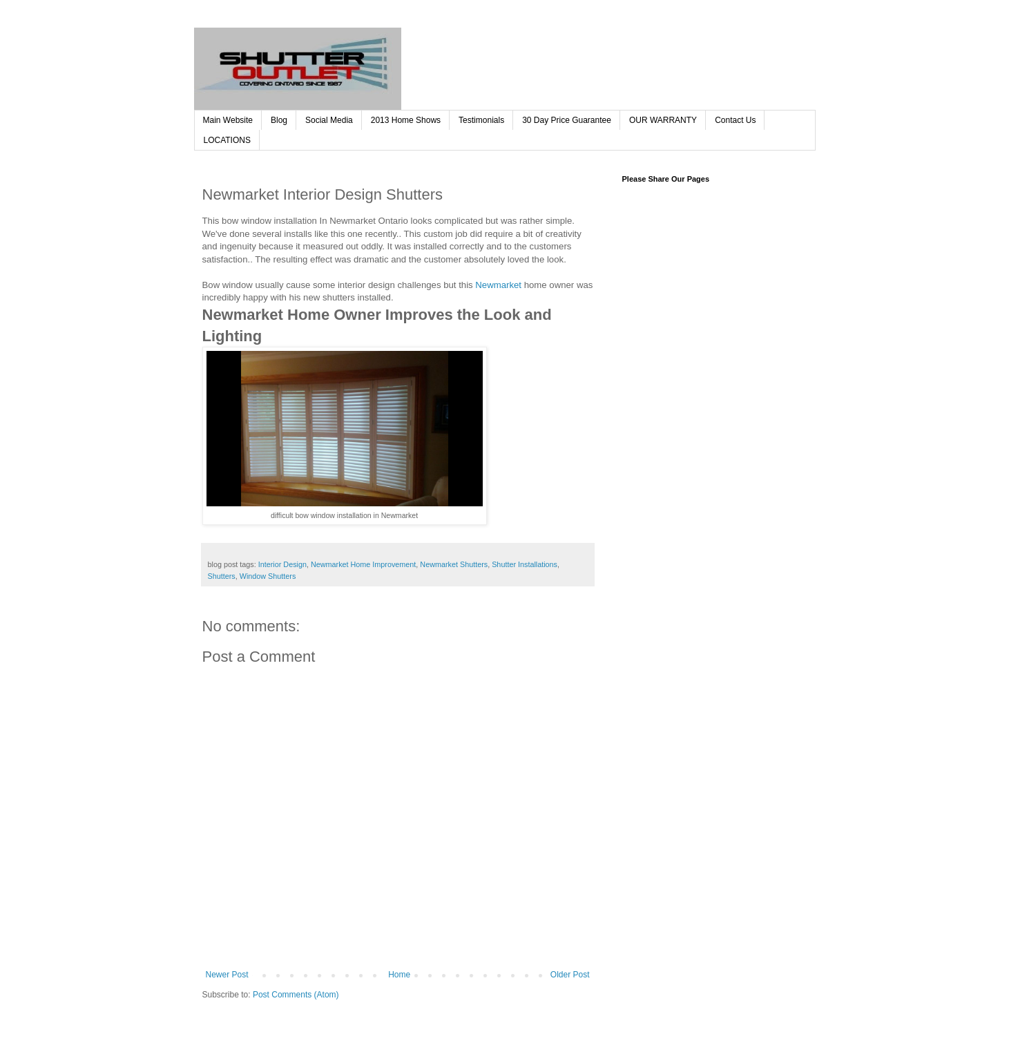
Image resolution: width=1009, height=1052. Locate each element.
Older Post (570, 974)
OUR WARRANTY (663, 120)
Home (399, 974)
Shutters (222, 576)
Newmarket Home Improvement (363, 564)
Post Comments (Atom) (296, 995)
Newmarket (498, 285)
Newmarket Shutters (454, 564)
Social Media (329, 120)
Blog (279, 120)
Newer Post (227, 974)
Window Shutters (268, 576)
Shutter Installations (524, 564)
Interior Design (282, 564)
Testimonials (481, 120)
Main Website (228, 120)
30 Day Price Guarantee (566, 120)
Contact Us (735, 120)
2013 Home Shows (406, 120)
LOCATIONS (227, 140)
